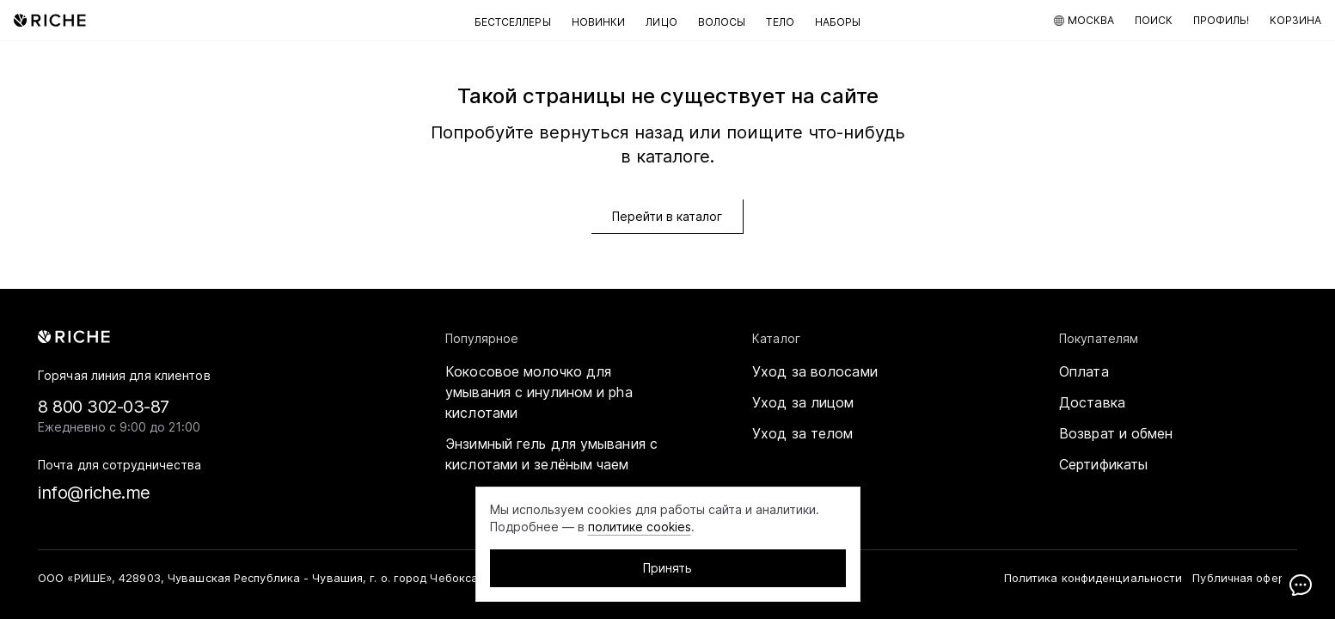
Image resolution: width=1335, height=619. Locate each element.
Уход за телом (802, 433)
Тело (779, 21)
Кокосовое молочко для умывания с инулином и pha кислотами (539, 392)
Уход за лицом (803, 402)
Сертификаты (1103, 464)
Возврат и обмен (1116, 433)
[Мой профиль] (1221, 21)
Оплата (1084, 371)
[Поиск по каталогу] (1154, 21)
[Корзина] (1295, 21)
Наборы (838, 21)
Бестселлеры (513, 21)
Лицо (661, 21)
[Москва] (1084, 21)
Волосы (722, 21)
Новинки (599, 21)
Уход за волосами (815, 371)
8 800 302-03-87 (103, 406)
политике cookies (639, 526)
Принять (667, 568)
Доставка (1092, 402)
